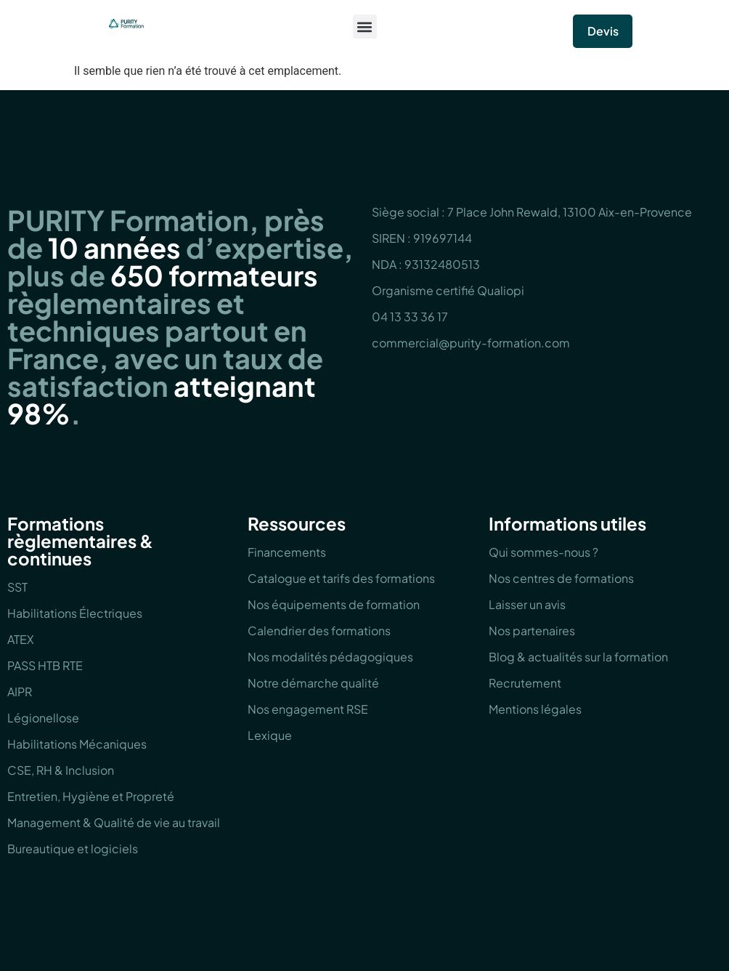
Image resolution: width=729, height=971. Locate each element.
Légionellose (43, 717)
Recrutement (525, 682)
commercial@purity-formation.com (471, 342)
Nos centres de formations (561, 578)
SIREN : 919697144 (422, 238)
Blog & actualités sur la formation (578, 656)
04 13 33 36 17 (410, 316)
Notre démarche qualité (313, 682)
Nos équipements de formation (334, 604)
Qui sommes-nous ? (543, 552)
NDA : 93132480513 (426, 264)
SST (17, 587)
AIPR (19, 691)
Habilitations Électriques (74, 613)
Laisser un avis (527, 604)
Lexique (270, 735)
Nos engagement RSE (308, 709)
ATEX (20, 639)
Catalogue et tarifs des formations (341, 578)
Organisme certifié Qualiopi (448, 290)
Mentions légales (535, 709)
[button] (365, 27)
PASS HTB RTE (45, 665)
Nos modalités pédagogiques (330, 656)
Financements (287, 552)
